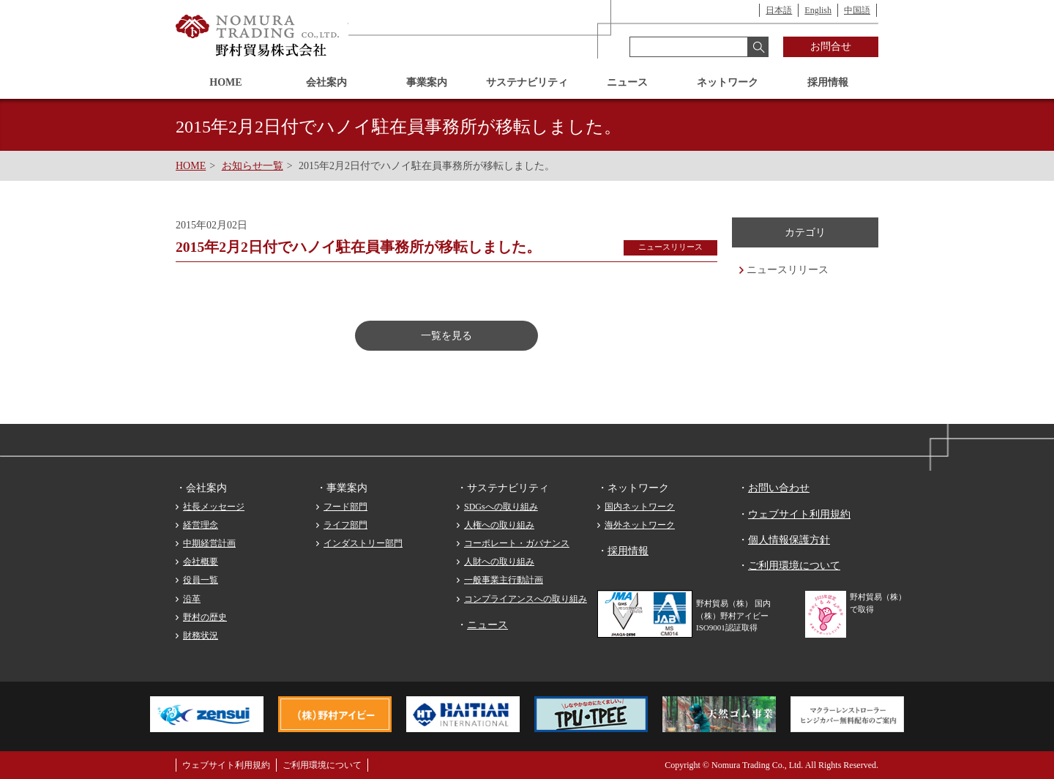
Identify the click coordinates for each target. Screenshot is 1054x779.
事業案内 (426, 82)
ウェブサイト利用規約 (799, 514)
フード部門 (345, 507)
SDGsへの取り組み (501, 507)
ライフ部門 (345, 525)
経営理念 (200, 525)
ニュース (627, 82)
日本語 (779, 10)
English (817, 10)
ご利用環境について (794, 565)
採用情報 (827, 82)
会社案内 (326, 82)
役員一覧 (200, 580)
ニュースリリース (788, 269)
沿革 (192, 599)
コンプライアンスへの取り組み (525, 599)
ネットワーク (727, 82)
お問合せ (830, 46)
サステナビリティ (527, 82)
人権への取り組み (499, 525)
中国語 (857, 10)
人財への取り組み (499, 561)
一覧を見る (446, 335)
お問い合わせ (779, 487)
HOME (225, 82)
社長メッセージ (213, 507)
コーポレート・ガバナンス (516, 543)
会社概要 (200, 561)
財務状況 (200, 635)
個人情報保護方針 (789, 539)
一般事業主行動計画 (503, 580)
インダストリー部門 (363, 543)
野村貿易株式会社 (258, 36)
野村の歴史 (205, 617)
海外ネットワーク (640, 525)
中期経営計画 (209, 543)
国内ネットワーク (640, 507)
